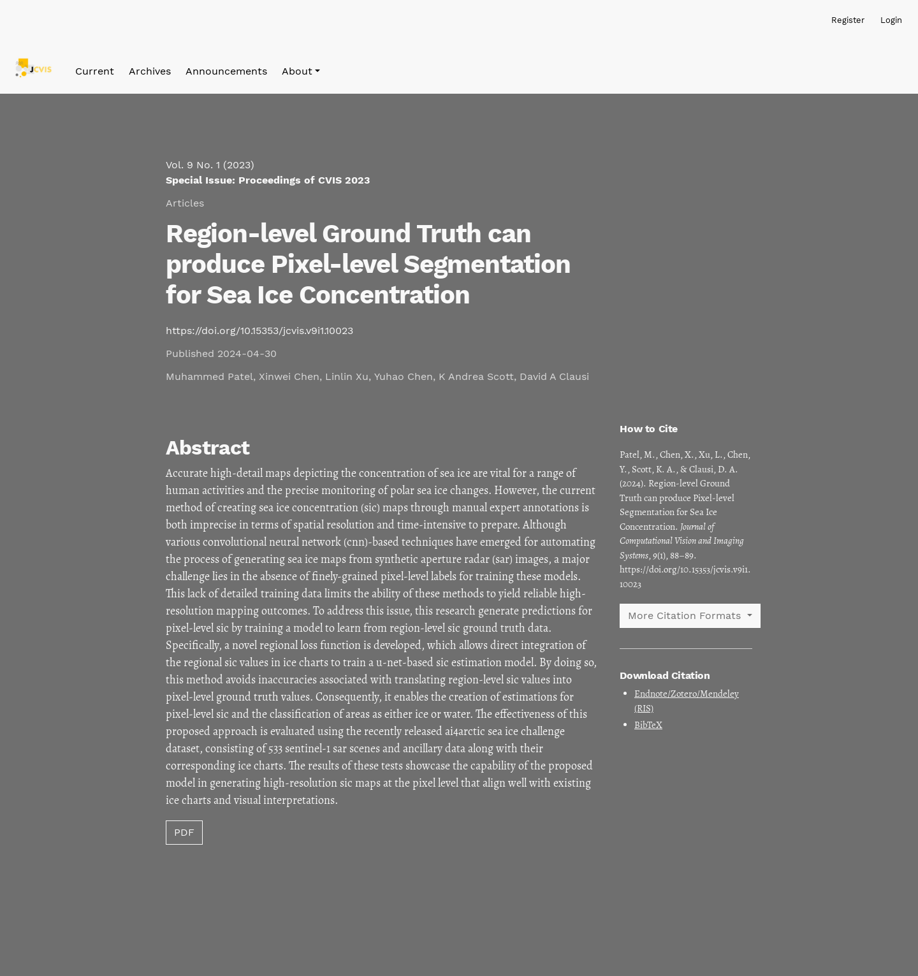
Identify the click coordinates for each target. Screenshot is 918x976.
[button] (301, 71)
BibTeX (648, 724)
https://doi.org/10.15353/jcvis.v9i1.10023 (259, 330)
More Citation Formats (686, 615)
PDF (184, 832)
